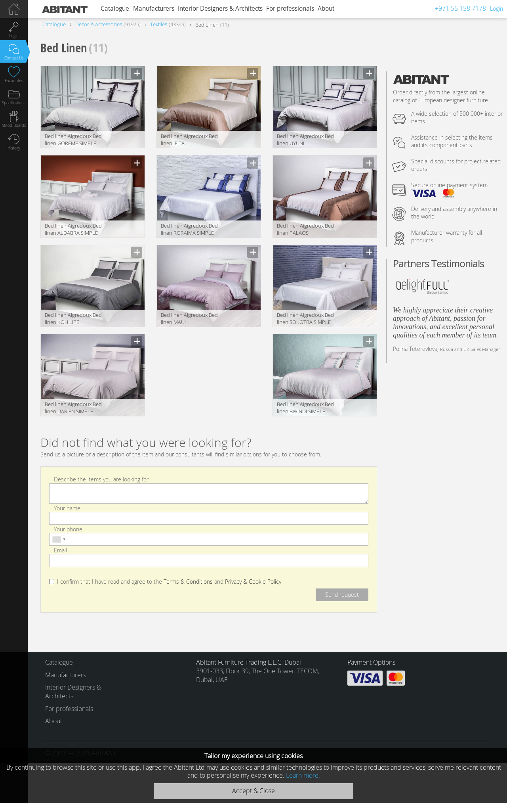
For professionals (290, 8)
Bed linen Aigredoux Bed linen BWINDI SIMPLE (305, 408)
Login (496, 8)
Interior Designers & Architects (220, 8)
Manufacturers (153, 8)
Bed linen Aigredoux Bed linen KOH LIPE (73, 318)
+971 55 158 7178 (460, 8)
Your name (67, 508)
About (326, 8)
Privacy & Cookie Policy (253, 582)
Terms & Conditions (188, 582)
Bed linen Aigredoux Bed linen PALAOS (305, 229)
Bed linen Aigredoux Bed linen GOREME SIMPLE (73, 139)
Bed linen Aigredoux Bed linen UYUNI (305, 139)
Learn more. (303, 775)
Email (60, 550)
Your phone (68, 529)
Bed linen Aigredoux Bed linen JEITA (189, 139)
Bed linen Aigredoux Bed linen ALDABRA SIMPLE (73, 229)
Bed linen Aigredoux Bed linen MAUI (189, 318)
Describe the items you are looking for (101, 479)
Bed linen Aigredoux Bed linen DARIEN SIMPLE (73, 408)
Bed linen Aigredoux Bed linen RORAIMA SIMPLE (189, 229)
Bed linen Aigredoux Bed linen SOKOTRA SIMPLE (305, 318)
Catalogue (115, 8)
